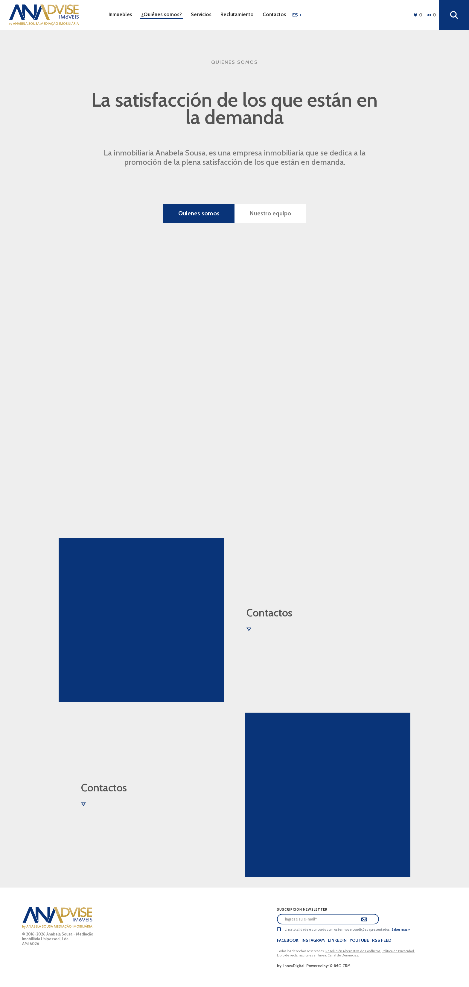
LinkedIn (337, 940)
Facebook (288, 940)
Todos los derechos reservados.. (301, 951)
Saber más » (401, 929)
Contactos (274, 14)
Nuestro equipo (270, 213)
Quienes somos (199, 213)
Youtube (359, 940)
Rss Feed (381, 940)
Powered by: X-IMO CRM (327, 965)
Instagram (313, 940)
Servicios (201, 14)
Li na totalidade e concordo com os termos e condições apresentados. (337, 929)
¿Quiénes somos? (161, 14)
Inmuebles (120, 14)
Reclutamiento (237, 14)
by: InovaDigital (290, 965)
